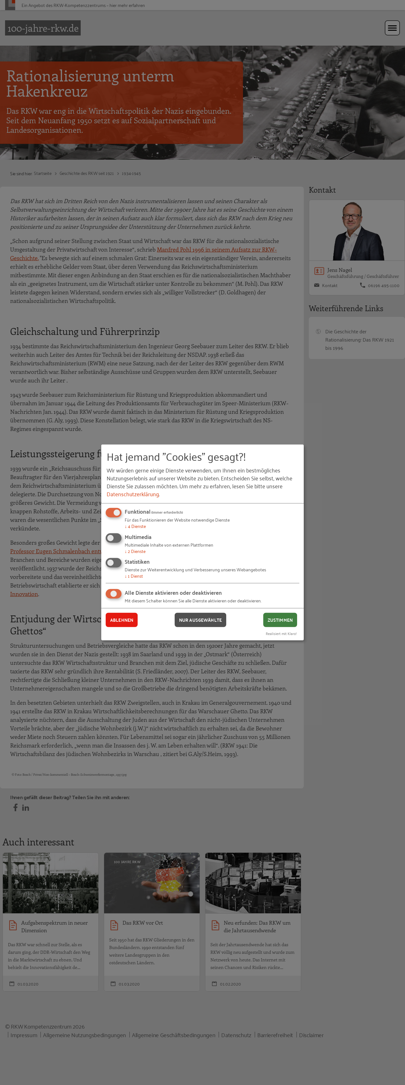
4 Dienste (135, 526)
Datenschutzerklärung (133, 494)
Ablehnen (121, 620)
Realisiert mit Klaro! (281, 633)
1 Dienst (134, 576)
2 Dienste (135, 551)
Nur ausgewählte (200, 620)
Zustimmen (280, 620)
